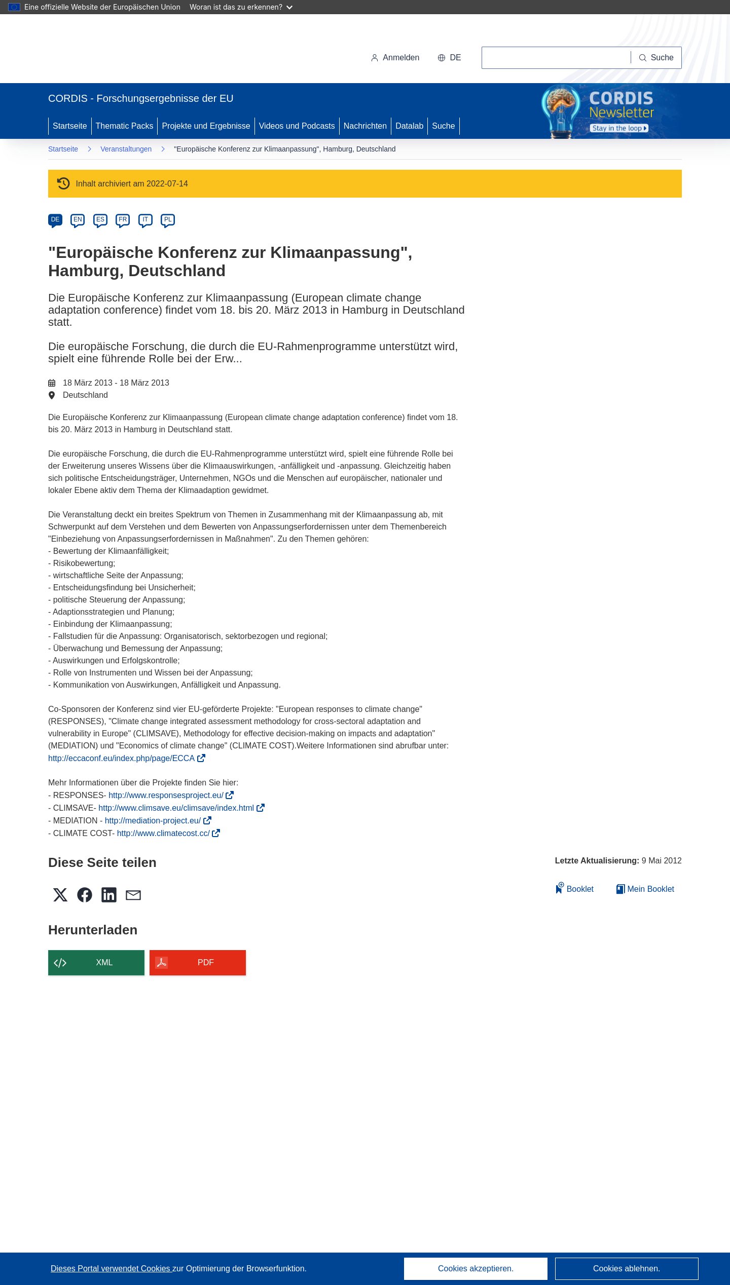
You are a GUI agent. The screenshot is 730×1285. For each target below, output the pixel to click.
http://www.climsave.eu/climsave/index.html (179, 808)
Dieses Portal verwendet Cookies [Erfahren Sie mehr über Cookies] (111, 1268)
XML (104, 962)
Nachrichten (365, 126)
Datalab (409, 126)
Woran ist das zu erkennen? (241, 7)
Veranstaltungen (126, 149)
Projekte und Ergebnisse (206, 126)
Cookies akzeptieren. (476, 1268)
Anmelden (395, 57)
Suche (443, 126)
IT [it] (145, 219)
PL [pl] (168, 219)
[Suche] (656, 58)
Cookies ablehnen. (627, 1268)
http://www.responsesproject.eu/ (169, 795)
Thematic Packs (125, 126)
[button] (449, 58)
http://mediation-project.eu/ (156, 820)
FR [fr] (123, 219)
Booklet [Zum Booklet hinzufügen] (575, 887)
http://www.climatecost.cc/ (166, 833)
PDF (206, 962)
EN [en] (78, 219)
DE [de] (55, 219)
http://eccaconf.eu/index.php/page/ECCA (124, 758)
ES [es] (100, 219)
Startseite (70, 126)
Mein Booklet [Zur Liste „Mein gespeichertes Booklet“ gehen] (645, 889)
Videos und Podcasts (297, 126)
